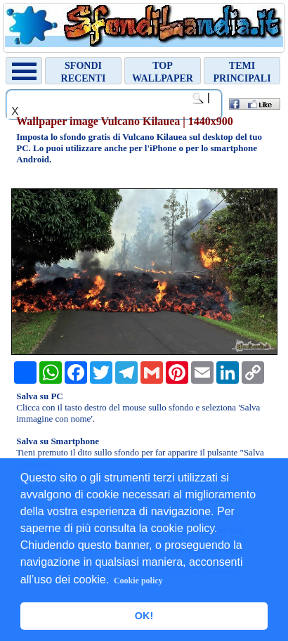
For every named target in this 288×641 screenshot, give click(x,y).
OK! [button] (144, 615)
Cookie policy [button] (138, 580)
